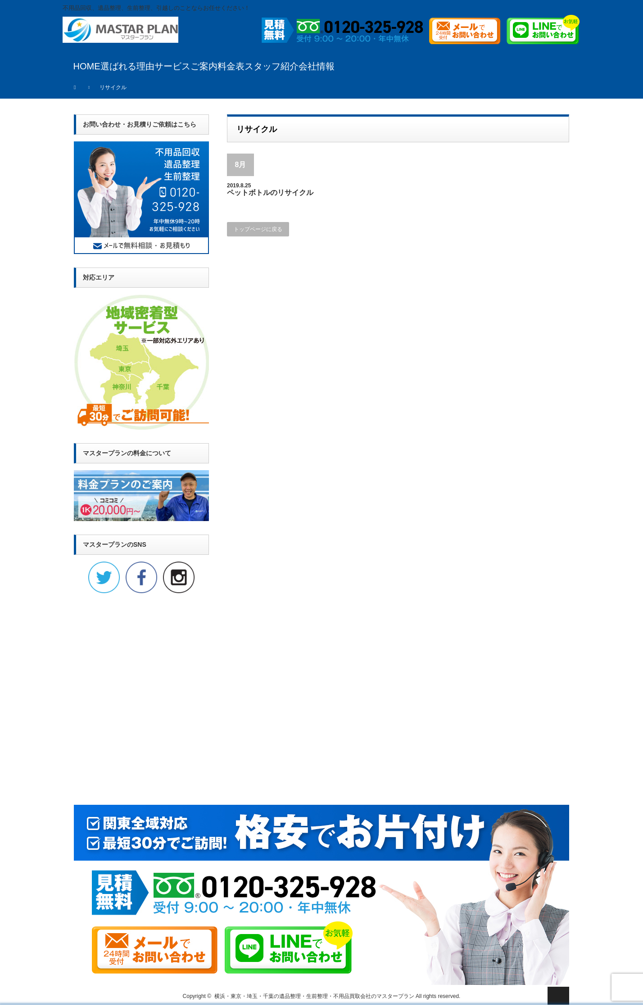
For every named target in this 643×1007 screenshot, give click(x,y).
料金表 (231, 66)
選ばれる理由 (127, 66)
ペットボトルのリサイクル (270, 192)
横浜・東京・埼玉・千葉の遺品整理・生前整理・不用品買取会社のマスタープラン (314, 996)
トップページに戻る (258, 229)
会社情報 (317, 66)
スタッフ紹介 (272, 66)
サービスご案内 (185, 66)
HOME (86, 66)
